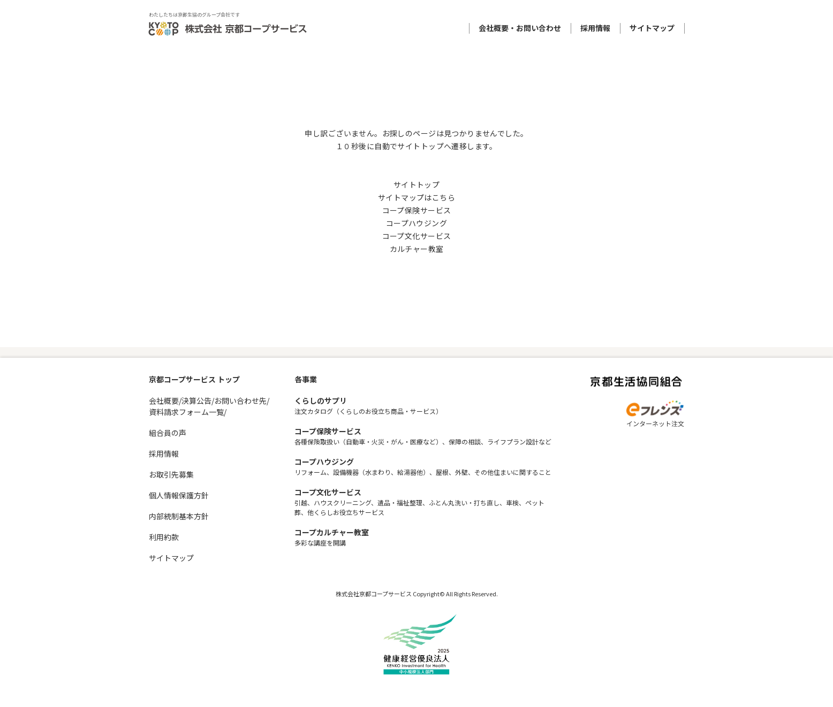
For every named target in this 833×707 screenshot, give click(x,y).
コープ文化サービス (416, 235)
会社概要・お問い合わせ (520, 28)
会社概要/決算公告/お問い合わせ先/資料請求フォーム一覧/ (209, 406)
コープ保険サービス (416, 210)
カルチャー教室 (417, 248)
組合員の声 (167, 432)
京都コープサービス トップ (194, 379)
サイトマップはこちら (416, 197)
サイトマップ (652, 28)
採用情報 (595, 28)
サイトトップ (416, 184)
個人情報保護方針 (179, 495)
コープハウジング (416, 223)
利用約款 (164, 537)
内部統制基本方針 (179, 516)
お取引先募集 (171, 474)
